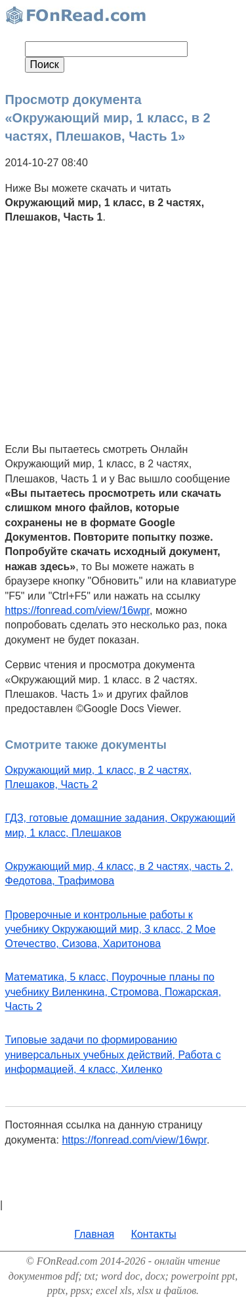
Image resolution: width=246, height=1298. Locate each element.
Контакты (153, 1234)
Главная (94, 1234)
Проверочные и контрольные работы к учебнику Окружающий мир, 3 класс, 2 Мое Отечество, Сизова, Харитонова (110, 929)
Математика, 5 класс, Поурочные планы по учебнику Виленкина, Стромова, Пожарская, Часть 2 (113, 991)
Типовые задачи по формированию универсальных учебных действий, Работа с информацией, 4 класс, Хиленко (113, 1054)
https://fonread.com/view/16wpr (77, 610)
